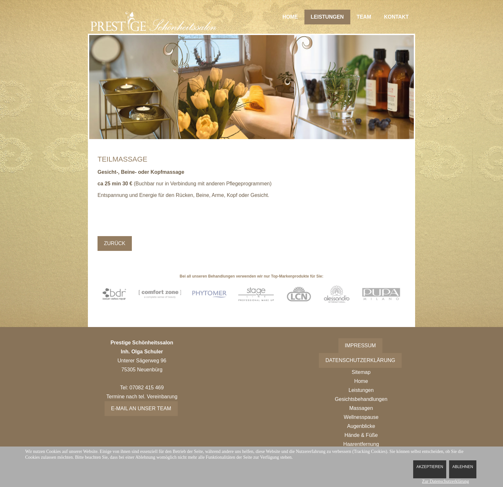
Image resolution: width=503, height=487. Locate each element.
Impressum (360, 345)
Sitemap (361, 372)
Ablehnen (462, 467)
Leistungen (327, 17)
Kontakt (396, 17)
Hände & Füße (361, 435)
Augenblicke (361, 426)
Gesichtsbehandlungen (361, 399)
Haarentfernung (361, 444)
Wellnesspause (361, 417)
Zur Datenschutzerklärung (445, 481)
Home (290, 17)
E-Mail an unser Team (141, 408)
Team (364, 17)
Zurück (114, 243)
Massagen (361, 408)
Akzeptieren (429, 467)
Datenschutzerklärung (360, 360)
